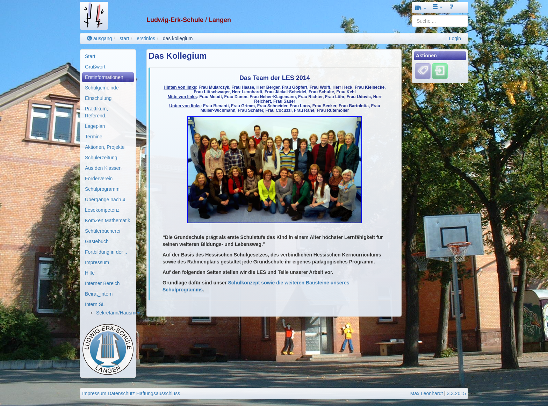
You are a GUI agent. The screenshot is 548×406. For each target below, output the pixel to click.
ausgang (99, 38)
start (124, 38)
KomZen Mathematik (107, 220)
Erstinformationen (104, 77)
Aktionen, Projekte (105, 147)
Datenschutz (121, 393)
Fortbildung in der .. (106, 252)
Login (455, 38)
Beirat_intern (99, 294)
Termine (93, 136)
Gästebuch (97, 241)
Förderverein (99, 178)
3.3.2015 (456, 393)
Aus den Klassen (103, 168)
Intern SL (95, 304)
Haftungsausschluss (158, 393)
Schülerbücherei (102, 231)
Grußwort (95, 67)
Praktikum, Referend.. (96, 112)
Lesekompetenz (102, 210)
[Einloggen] (439, 71)
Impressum (97, 262)
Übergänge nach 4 (105, 199)
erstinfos (146, 38)
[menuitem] (108, 56)
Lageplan (95, 126)
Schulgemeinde (102, 87)
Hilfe (90, 273)
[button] (420, 7)
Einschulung (98, 98)
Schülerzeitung (101, 157)
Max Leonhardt (426, 393)
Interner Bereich (102, 283)
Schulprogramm (102, 189)
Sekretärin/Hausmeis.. (120, 313)
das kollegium (178, 38)
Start (90, 56)
